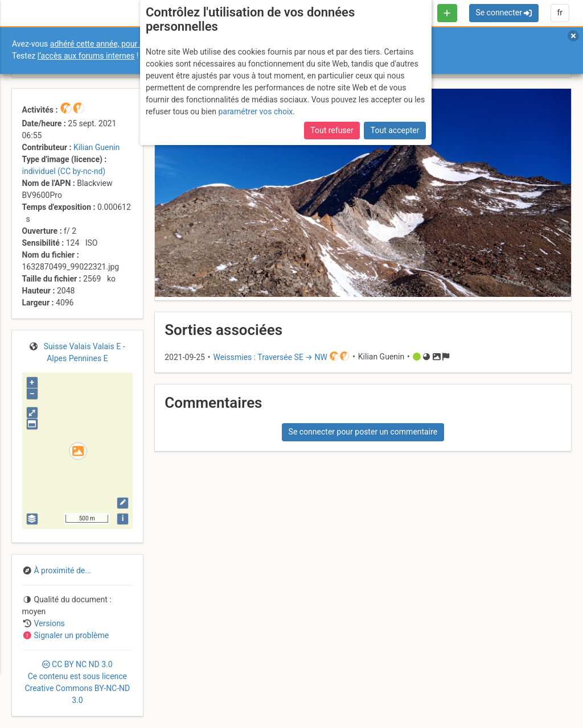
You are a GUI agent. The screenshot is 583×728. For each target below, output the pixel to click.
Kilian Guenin (96, 147)
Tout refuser (331, 130)
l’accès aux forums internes (86, 55)
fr (560, 12)
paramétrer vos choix (255, 111)
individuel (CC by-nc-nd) (64, 171)
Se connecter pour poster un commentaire (363, 431)
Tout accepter (395, 130)
